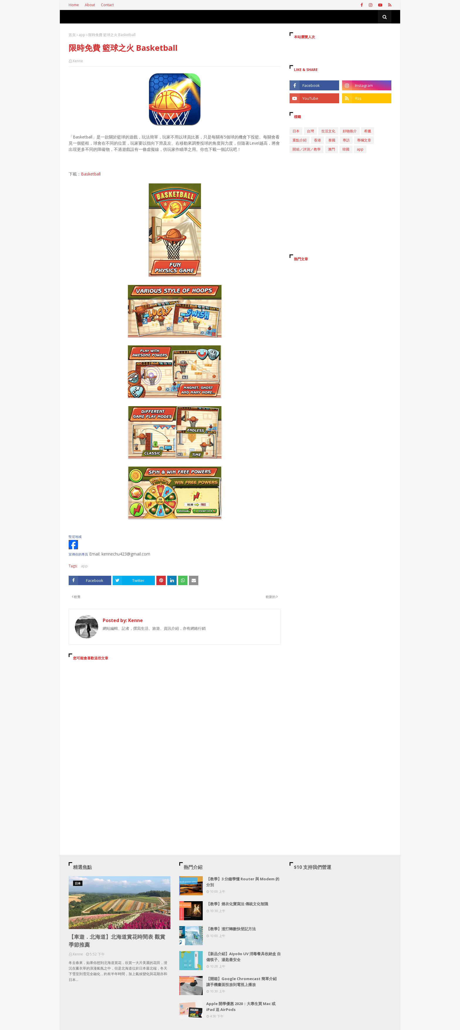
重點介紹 (299, 140)
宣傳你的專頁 (78, 554)
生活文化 (328, 131)
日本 (296, 131)
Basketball (91, 174)
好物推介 (350, 131)
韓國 (345, 149)
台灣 (310, 131)
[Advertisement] (175, 719)
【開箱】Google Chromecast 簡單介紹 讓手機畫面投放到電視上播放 (241, 981)
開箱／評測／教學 (306, 149)
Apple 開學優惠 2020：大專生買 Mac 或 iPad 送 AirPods (240, 1006)
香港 (317, 140)
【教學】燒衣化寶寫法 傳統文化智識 (237, 903)
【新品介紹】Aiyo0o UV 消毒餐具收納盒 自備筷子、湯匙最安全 (243, 956)
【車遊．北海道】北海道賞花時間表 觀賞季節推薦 (117, 940)
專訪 (346, 140)
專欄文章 (364, 140)
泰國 (331, 140)
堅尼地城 (75, 536)
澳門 (331, 149)
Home (74, 4)
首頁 (72, 34)
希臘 (367, 131)
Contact (107, 4)
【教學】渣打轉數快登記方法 (231, 928)
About (90, 4)
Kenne (78, 60)
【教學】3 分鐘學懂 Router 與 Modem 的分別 (242, 881)
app (82, 34)
